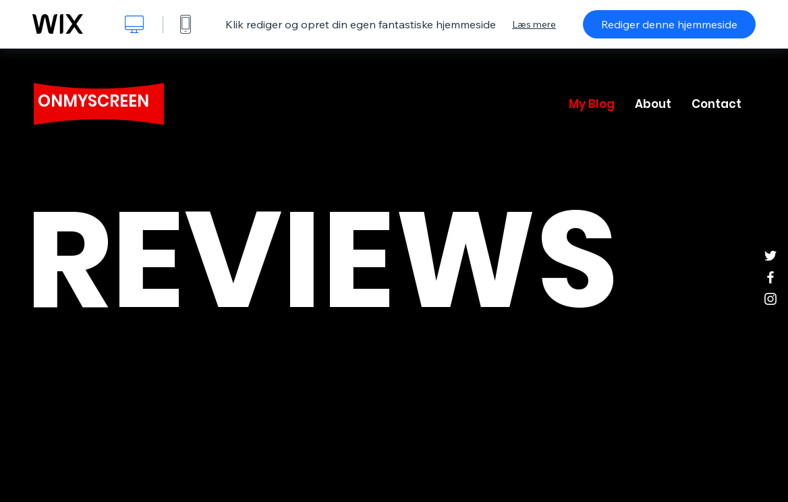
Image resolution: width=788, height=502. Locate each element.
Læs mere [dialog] (534, 24)
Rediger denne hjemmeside (669, 24)
